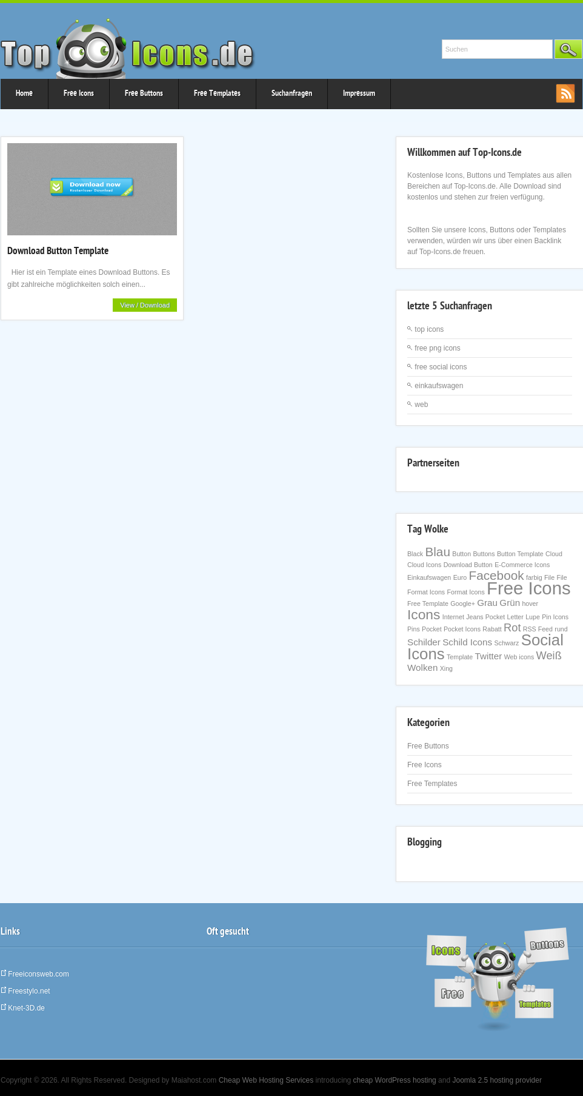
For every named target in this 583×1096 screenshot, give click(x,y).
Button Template (520, 553)
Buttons (484, 553)
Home (24, 94)
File (549, 577)
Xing (446, 668)
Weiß (549, 655)
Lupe (532, 616)
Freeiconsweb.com (35, 974)
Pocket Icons (462, 629)
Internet (453, 616)
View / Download (145, 305)
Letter (515, 616)
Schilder (424, 642)
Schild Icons (467, 642)
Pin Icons (555, 616)
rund (561, 629)
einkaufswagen (439, 386)
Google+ (462, 603)
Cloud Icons (424, 564)
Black (415, 553)
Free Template (427, 603)
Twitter (488, 656)
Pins (413, 629)
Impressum (359, 94)
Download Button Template (57, 252)
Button (461, 553)
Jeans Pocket (485, 616)
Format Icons (466, 592)
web (421, 404)
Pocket (432, 629)
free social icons (441, 367)
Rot (512, 627)
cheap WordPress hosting (394, 1080)
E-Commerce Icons (522, 564)
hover (530, 603)
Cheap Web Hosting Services (266, 1080)
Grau (487, 602)
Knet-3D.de (23, 1008)
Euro (460, 577)
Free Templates (217, 94)
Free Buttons (144, 94)
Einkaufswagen (429, 577)
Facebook (496, 575)
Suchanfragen (292, 94)
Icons (423, 614)
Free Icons (79, 94)
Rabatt (491, 629)
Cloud (553, 553)
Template (460, 657)
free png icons (437, 348)
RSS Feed (538, 629)
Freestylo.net (25, 991)
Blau (437, 552)
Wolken (422, 667)
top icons (429, 329)
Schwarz (506, 643)
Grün (509, 602)
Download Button (468, 564)
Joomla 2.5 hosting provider (496, 1080)
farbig (534, 577)
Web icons (519, 657)
